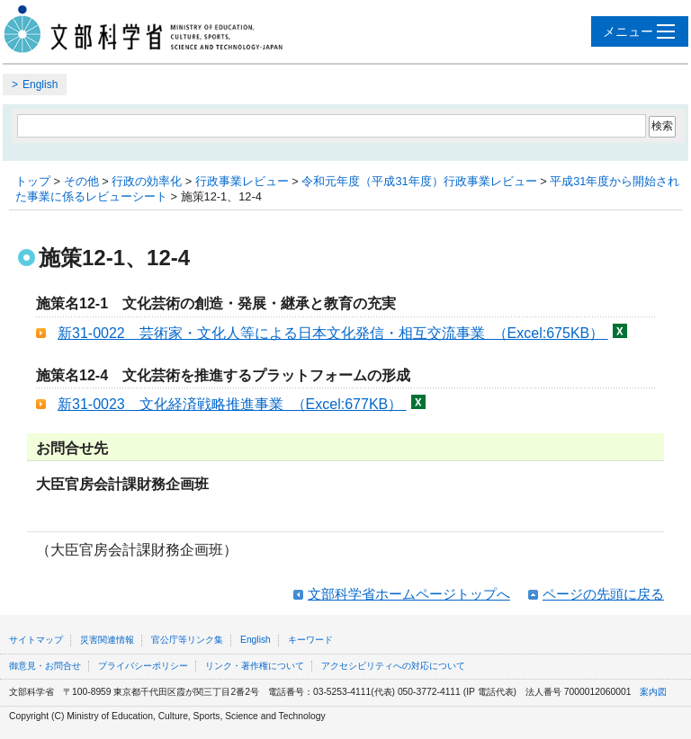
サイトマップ (36, 640)
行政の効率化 (147, 181)
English (40, 84)
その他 (81, 181)
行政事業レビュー (242, 181)
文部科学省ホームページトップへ (409, 593)
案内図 (653, 692)
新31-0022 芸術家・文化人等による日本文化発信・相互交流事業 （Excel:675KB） (333, 333)
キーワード (310, 640)
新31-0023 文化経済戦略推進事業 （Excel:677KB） (232, 404)
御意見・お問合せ (45, 666)
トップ (32, 181)
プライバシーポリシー (143, 666)
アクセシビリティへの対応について (393, 666)
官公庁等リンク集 (187, 640)
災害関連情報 (107, 640)
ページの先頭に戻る (603, 593)
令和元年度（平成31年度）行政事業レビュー (418, 181)
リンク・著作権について (254, 666)
